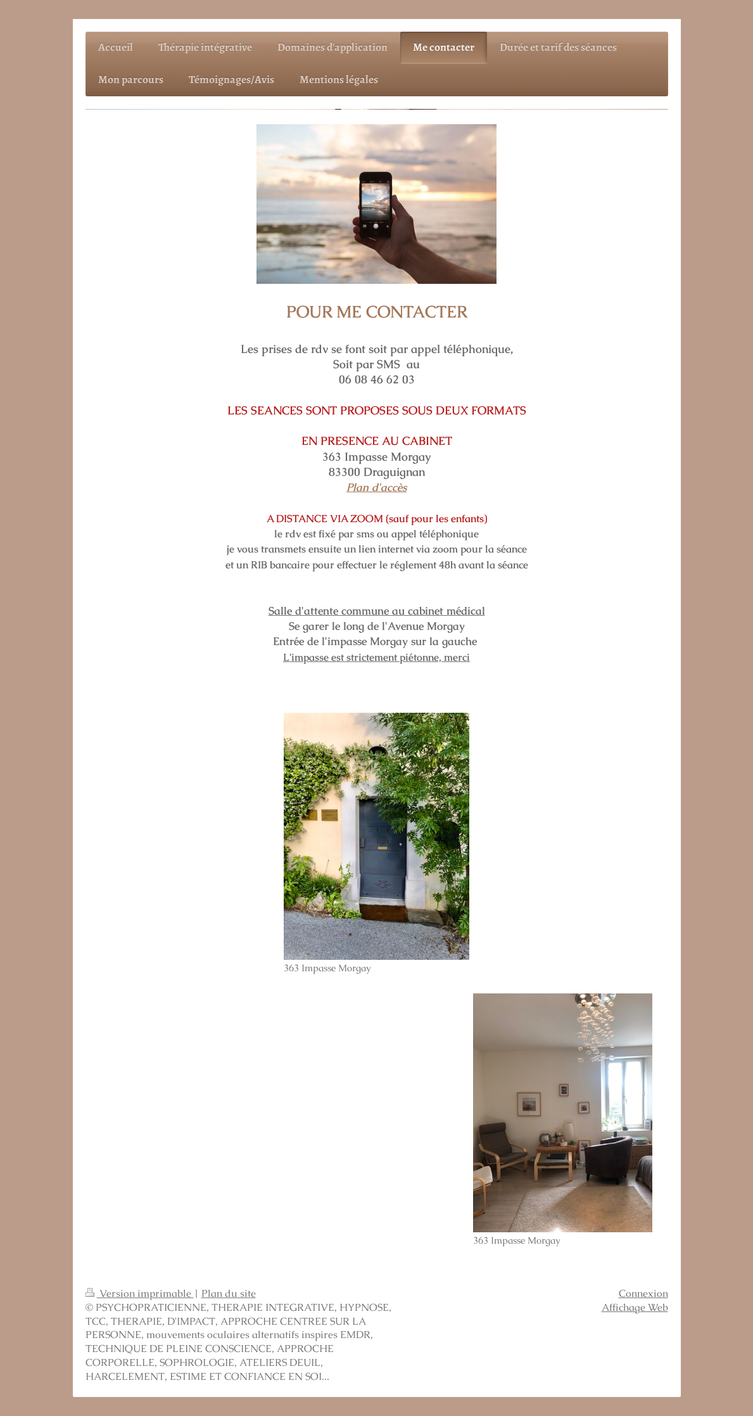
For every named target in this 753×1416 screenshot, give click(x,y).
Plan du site (228, 1293)
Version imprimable (139, 1293)
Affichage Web (635, 1307)
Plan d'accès (376, 487)
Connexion (643, 1293)
